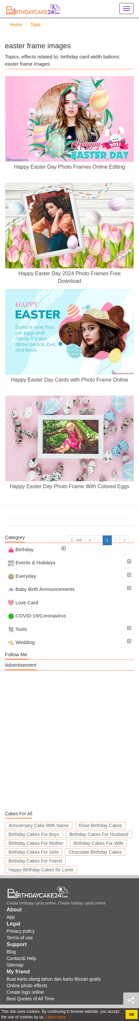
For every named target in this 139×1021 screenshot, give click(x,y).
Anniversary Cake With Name (39, 825)
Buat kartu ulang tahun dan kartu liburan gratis (54, 979)
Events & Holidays (31, 562)
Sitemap (15, 965)
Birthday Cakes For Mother (36, 843)
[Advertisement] (69, 740)
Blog (11, 951)
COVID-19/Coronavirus (37, 615)
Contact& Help (21, 958)
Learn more (55, 1017)
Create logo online (25, 992)
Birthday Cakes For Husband (99, 834)
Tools (17, 629)
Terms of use (20, 937)
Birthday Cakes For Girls (33, 852)
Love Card (23, 602)
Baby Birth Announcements (41, 589)
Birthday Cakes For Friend (35, 861)
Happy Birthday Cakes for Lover (41, 869)
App (11, 917)
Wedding (21, 642)
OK (131, 1014)
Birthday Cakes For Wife (98, 843)
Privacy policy (21, 931)
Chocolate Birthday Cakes (95, 852)
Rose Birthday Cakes (100, 825)
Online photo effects (27, 985)
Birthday (20, 549)
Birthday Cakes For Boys (34, 834)
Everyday (22, 576)
